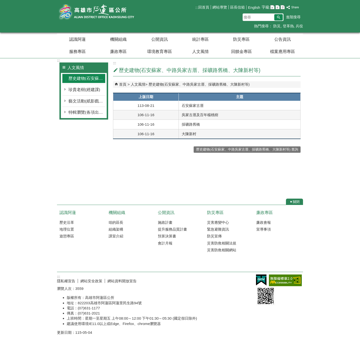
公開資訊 (159, 39)
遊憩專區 (66, 236)
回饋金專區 (241, 51)
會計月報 (165, 243)
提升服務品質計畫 (172, 229)
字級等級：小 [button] (272, 7)
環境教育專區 (159, 51)
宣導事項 (263, 229)
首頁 (122, 84)
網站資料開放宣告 (122, 281)
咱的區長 (116, 222)
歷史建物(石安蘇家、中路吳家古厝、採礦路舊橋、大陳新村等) (86, 78)
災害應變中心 (218, 222)
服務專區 (77, 51)
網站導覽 (219, 7)
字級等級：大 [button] (283, 7)
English (254, 7)
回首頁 (203, 7)
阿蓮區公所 (98, 12)
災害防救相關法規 (221, 243)
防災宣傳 (214, 236)
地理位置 (66, 229)
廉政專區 (118, 51)
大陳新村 (189, 134)
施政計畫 (165, 222)
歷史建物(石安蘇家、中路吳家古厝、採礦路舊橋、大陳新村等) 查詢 (247, 149)
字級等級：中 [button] (277, 7)
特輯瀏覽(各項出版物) (86, 112)
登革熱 (288, 26)
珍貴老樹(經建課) (84, 89)
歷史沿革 (66, 222)
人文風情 (200, 51)
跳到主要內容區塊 (2, 2)
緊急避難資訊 (218, 229)
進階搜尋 (293, 17)
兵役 (299, 26)
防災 (276, 26)
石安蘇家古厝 (193, 105)
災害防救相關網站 (221, 250)
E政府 (261, 279)
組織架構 (116, 229)
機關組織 (118, 39)
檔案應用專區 (282, 51)
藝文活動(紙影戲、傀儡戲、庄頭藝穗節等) (86, 101)
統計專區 (200, 39)
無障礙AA (285, 280)
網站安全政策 (91, 281)
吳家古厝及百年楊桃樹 (200, 115)
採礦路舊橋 (191, 124)
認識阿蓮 (77, 39)
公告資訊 (282, 39)
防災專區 (241, 39)
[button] (278, 17)
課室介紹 (116, 236)
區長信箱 (237, 7)
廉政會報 (263, 222)
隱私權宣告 (66, 281)
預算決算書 (167, 236)
